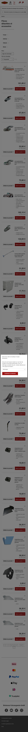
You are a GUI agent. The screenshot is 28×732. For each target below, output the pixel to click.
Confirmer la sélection (10, 373)
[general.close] (25, 357)
